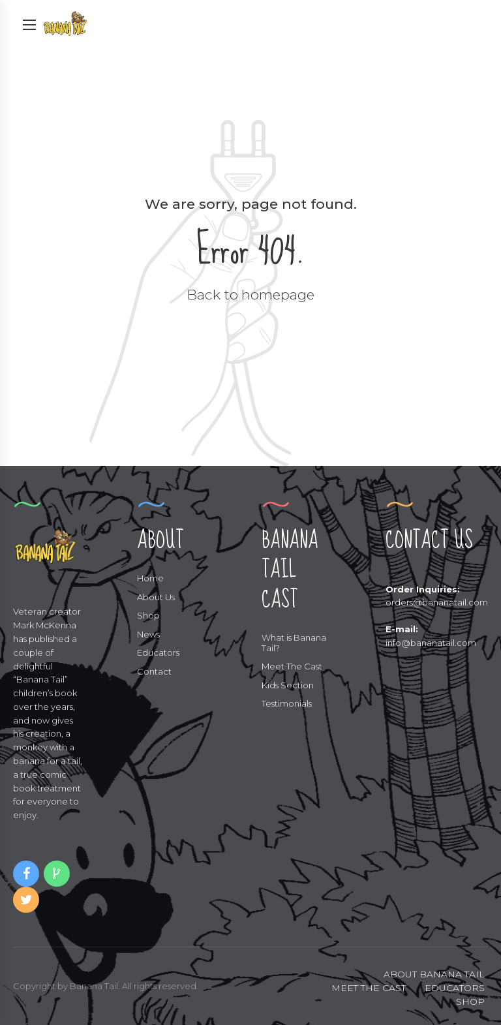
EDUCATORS (455, 988)
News (148, 634)
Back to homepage (250, 294)
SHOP (470, 1001)
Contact (154, 671)
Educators (158, 652)
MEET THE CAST (368, 988)
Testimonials (287, 703)
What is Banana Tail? (294, 642)
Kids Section (288, 685)
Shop (148, 615)
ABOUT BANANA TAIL (434, 974)
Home (150, 578)
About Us (156, 597)
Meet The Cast (292, 666)
